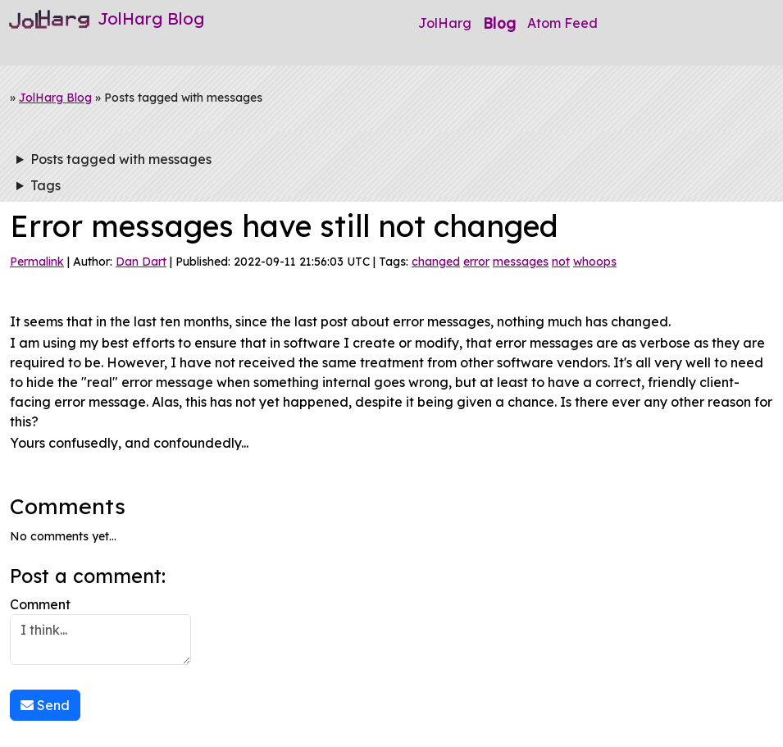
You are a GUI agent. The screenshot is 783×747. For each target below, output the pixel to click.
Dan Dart (141, 261)
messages (521, 261)
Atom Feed (562, 23)
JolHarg (444, 23)
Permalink (37, 261)
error (476, 261)
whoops (595, 261)
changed (436, 261)
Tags (45, 185)
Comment (100, 630)
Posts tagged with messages (121, 159)
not (561, 261)
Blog (499, 23)
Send (45, 705)
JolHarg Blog (55, 97)
